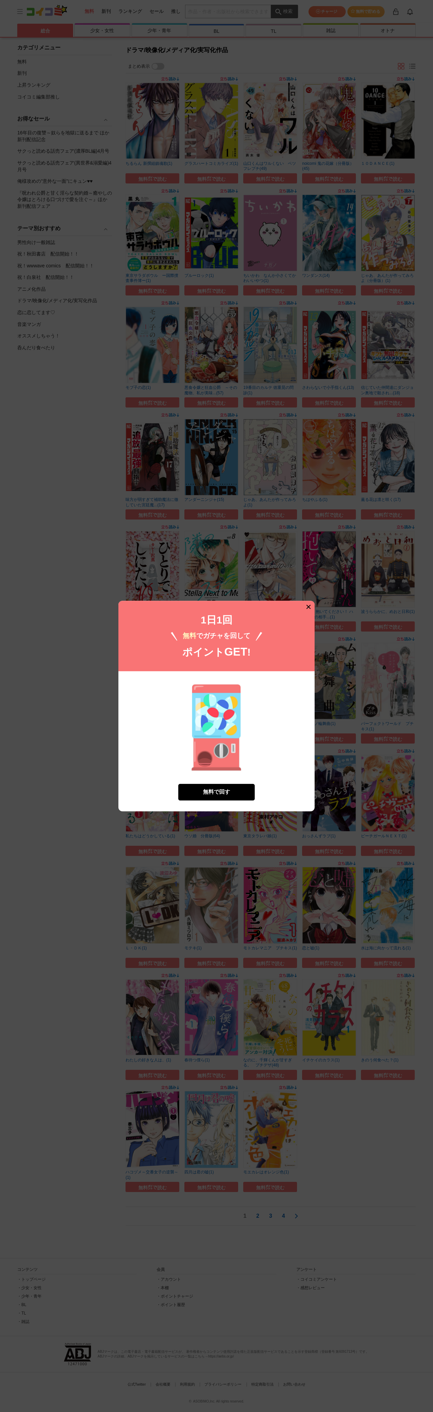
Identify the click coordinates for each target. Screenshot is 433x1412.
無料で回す (216, 790)
